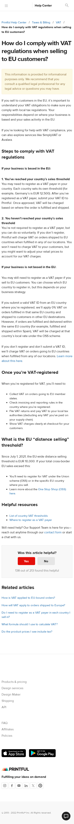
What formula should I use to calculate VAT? (30, 624)
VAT (58, 22)
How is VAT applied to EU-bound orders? (28, 598)
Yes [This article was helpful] (26, 561)
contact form (53, 532)
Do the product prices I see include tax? (27, 632)
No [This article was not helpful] (46, 561)
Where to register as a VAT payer (30, 520)
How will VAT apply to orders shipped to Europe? (33, 605)
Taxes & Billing (41, 22)
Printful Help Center (14, 22)
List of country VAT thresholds (28, 516)
